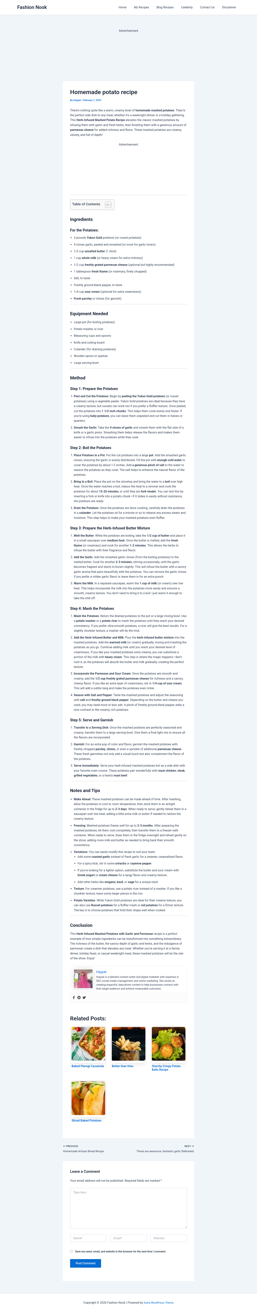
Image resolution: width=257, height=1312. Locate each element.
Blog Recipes (170, 7)
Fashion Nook (32, 7)
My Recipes (148, 7)
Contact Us (209, 7)
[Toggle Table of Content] (106, 205)
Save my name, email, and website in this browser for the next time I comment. (120, 1251)
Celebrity (190, 7)
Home (131, 7)
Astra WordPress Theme (158, 1302)
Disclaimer (230, 7)
